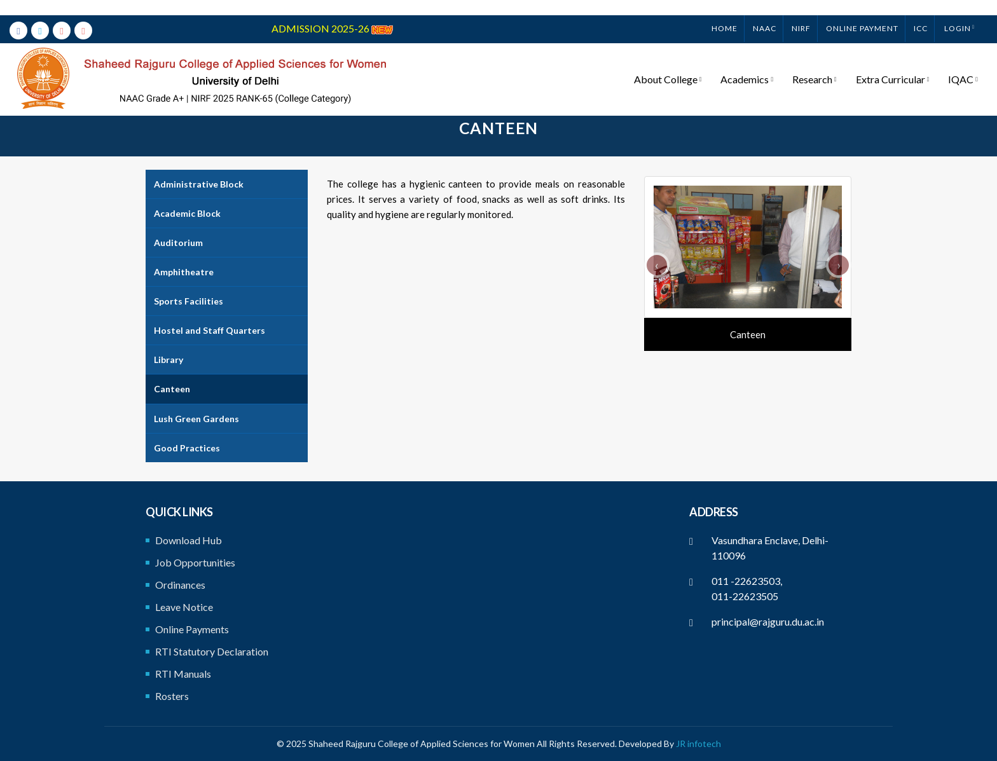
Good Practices (187, 447)
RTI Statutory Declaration (211, 651)
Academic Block (187, 213)
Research (814, 64)
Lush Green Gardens (196, 418)
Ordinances (180, 585)
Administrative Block (199, 184)
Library (168, 359)
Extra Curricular (893, 64)
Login (957, 13)
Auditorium (178, 242)
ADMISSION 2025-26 (332, 13)
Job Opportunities (195, 562)
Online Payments (192, 629)
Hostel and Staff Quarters (209, 330)
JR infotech (698, 743)
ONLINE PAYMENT (862, 13)
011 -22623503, (747, 581)
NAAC (764, 13)
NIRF (801, 13)
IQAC (963, 64)
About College (668, 64)
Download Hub (188, 540)
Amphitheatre (184, 271)
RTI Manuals (183, 674)
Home (725, 13)
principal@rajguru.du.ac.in (768, 621)
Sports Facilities (188, 301)
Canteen (172, 388)
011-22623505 (745, 596)
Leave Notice (184, 607)
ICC (921, 13)
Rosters (172, 696)
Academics (746, 64)
